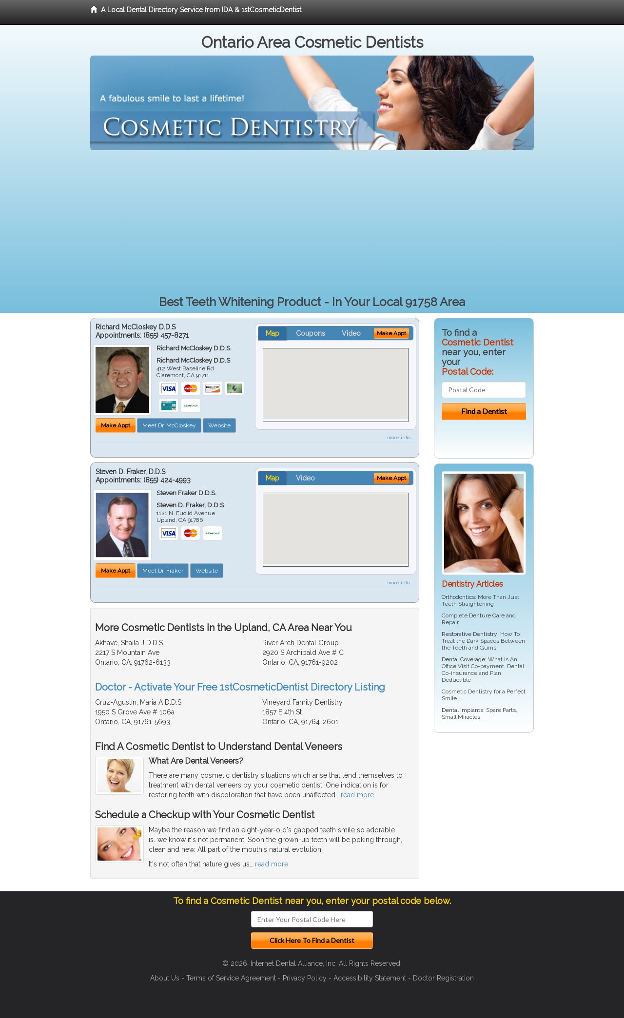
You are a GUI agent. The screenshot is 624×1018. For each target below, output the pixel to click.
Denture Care (487, 615)
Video (351, 333)
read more (357, 795)
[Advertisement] (312, 223)
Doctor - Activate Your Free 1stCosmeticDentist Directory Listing (240, 687)
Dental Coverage (463, 659)
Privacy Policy (305, 978)
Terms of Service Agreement (231, 978)
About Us (164, 978)
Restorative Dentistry (469, 634)
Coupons (310, 333)
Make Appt (115, 425)
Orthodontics (458, 597)
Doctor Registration (443, 978)
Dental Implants (462, 710)
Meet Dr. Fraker (162, 570)
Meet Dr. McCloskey (169, 425)
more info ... (400, 437)
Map (272, 333)
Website (219, 425)
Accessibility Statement (369, 978)
